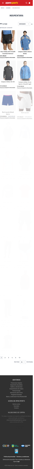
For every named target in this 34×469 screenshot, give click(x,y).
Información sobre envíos (16, 394)
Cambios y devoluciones (16, 388)
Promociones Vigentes (16, 384)
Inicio (2, 8)
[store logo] (11, 3)
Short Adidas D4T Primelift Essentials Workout (7, 53)
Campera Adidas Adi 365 (8, 83)
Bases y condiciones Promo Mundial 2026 (16, 398)
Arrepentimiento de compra (16, 390)
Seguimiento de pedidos (16, 386)
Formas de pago (16, 392)
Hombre (8, 8)
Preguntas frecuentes (16, 396)
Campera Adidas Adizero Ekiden (25, 53)
